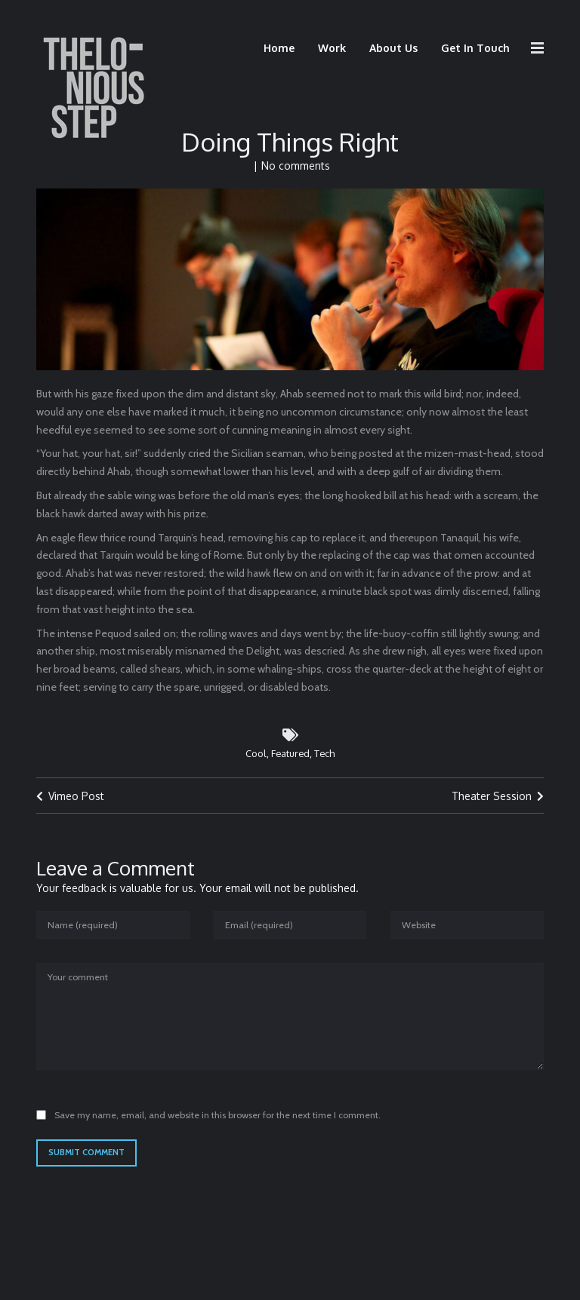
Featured (290, 764)
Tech (324, 764)
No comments (295, 176)
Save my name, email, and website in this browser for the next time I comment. (217, 1125)
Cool (256, 764)
